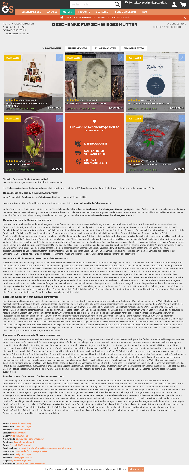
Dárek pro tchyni (23, 426)
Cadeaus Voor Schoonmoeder (30, 464)
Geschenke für (24, 23)
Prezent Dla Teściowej (20, 445)
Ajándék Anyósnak (20, 436)
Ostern (67, 12)
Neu (144, 12)
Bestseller (102, 12)
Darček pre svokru (21, 429)
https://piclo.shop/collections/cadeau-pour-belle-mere (44, 448)
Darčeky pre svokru (22, 457)
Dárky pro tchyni (23, 454)
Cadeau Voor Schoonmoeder (30, 439)
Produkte (84, 12)
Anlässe (52, 12)
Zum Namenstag (77, 48)
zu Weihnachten (105, 48)
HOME (6, 23)
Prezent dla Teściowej (20, 423)
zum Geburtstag (134, 48)
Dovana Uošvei (18, 433)
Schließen (185, 18)
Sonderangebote (125, 12)
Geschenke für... (31, 12)
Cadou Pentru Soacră (23, 442)
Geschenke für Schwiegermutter (31, 451)
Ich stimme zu (136, 469)
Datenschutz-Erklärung (115, 469)
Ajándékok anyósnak (21, 460)
